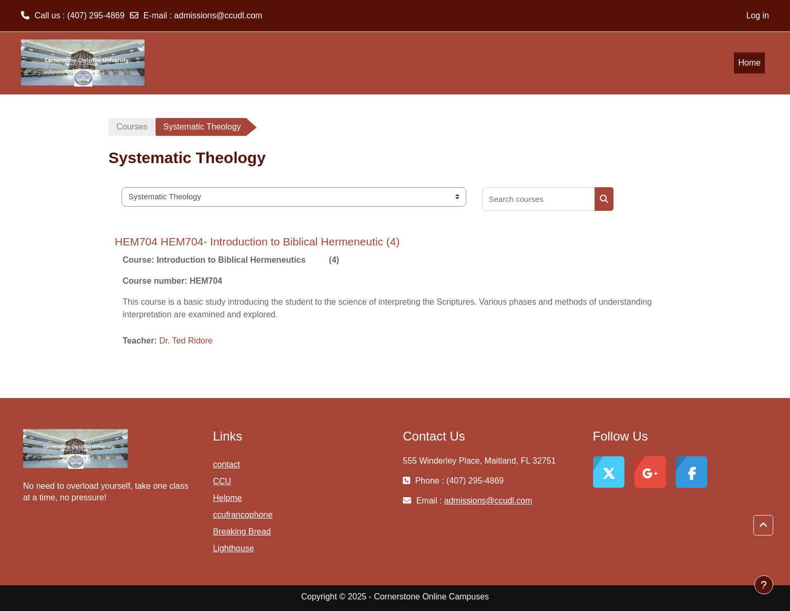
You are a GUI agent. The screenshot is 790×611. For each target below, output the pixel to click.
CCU (222, 481)
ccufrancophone (243, 514)
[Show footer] (763, 584)
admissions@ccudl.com (218, 15)
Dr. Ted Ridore (186, 340)
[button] (763, 525)
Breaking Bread (242, 531)
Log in (757, 15)
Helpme (227, 498)
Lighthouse (233, 548)
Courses (132, 126)
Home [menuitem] (749, 62)
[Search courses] (538, 199)
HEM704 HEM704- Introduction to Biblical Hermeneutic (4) (257, 241)
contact (226, 464)
